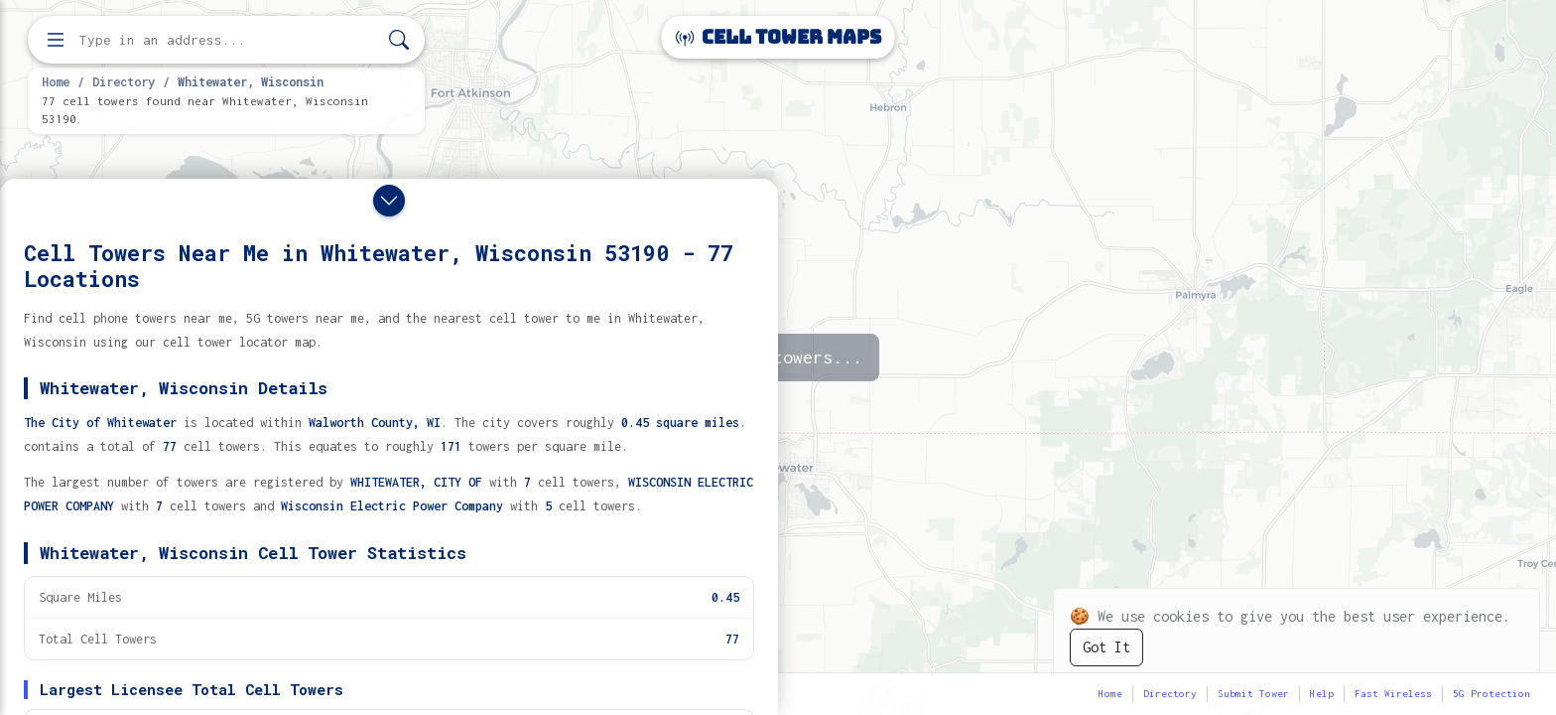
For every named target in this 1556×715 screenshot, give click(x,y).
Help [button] (1322, 693)
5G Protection (1491, 693)
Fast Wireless (1393, 693)
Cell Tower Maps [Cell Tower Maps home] (778, 37)
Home (55, 81)
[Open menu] (55, 40)
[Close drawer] (389, 200)
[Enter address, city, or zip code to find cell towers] (228, 40)
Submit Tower (1253, 693)
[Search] (399, 40)
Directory (123, 81)
